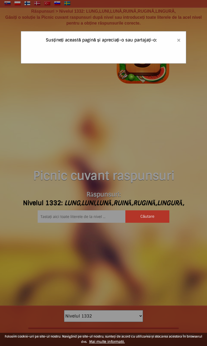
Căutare (147, 216)
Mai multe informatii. (107, 341)
